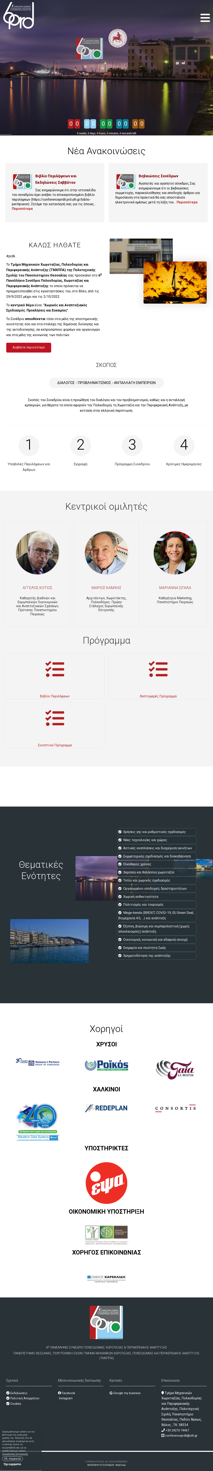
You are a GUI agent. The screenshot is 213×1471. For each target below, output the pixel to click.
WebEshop (120, 1465)
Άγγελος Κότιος (37, 587)
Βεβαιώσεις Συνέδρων (158, 176)
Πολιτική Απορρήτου (24, 1398)
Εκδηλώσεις (18, 1393)
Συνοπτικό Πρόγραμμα (55, 745)
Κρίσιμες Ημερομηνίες (184, 464)
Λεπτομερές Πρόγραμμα (158, 696)
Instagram (65, 1398)
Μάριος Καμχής (106, 587)
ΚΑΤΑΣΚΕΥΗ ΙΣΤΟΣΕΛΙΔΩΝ (100, 1465)
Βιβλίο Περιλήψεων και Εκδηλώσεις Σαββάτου (56, 179)
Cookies (15, 1404)
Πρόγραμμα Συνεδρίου (132, 464)
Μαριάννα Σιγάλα (175, 587)
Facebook (66, 1393)
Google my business (125, 1393)
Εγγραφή (80, 464)
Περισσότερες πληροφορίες (15, 1454)
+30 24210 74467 (177, 1430)
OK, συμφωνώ (12, 1458)
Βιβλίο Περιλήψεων (55, 696)
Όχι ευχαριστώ (12, 1464)
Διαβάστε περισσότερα (29, 347)
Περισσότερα (22, 209)
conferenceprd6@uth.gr (181, 1435)
